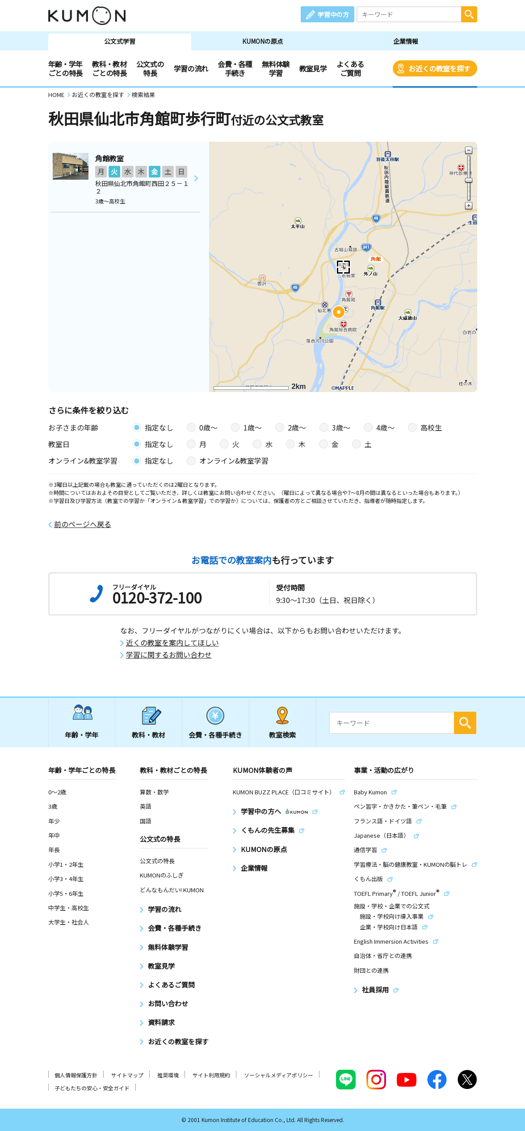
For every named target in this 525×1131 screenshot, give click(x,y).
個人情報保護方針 (76, 1075)
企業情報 (405, 41)
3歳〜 (341, 427)
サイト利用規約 (211, 1075)
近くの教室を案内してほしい (172, 642)
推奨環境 (168, 1075)
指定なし (159, 427)
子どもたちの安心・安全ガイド (92, 1088)
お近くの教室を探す (439, 68)
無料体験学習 (275, 68)
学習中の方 (333, 14)
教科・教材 (148, 734)
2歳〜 (297, 427)
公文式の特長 (150, 68)
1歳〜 (253, 427)
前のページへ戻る (82, 524)
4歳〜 (385, 427)
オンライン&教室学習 (234, 460)
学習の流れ (191, 68)
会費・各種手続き (235, 68)
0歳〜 (208, 427)
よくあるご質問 (350, 68)
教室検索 (282, 734)
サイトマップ (127, 1075)
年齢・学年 (81, 734)
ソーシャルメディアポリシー (278, 1075)
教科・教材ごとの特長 (109, 68)
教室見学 (313, 68)
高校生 (431, 427)
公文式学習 (119, 41)
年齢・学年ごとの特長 (65, 68)
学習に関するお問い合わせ (169, 654)
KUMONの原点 (262, 41)
